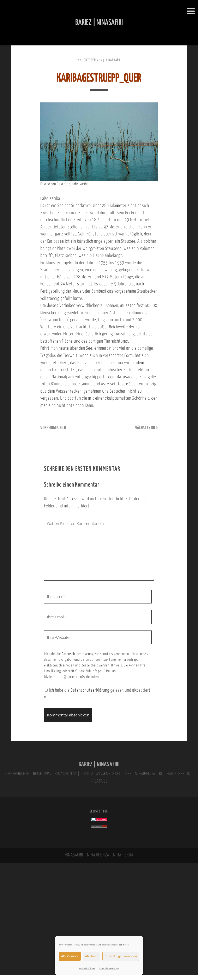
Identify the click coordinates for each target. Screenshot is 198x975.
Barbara (114, 60)
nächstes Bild (146, 428)
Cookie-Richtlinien (87, 968)
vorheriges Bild (53, 428)
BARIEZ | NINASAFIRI (99, 764)
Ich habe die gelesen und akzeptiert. (97, 694)
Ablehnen (91, 956)
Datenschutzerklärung (109, 968)
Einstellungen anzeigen (121, 956)
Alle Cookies (69, 956)
